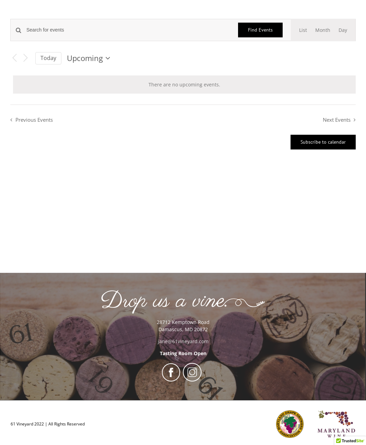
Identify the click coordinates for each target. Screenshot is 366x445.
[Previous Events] (14, 58)
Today (48, 58)
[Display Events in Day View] (343, 30)
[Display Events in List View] (303, 30)
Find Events (260, 30)
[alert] (184, 84)
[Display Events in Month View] (322, 30)
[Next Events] (26, 58)
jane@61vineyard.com (183, 341)
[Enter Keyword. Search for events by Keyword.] (128, 30)
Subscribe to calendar (323, 142)
